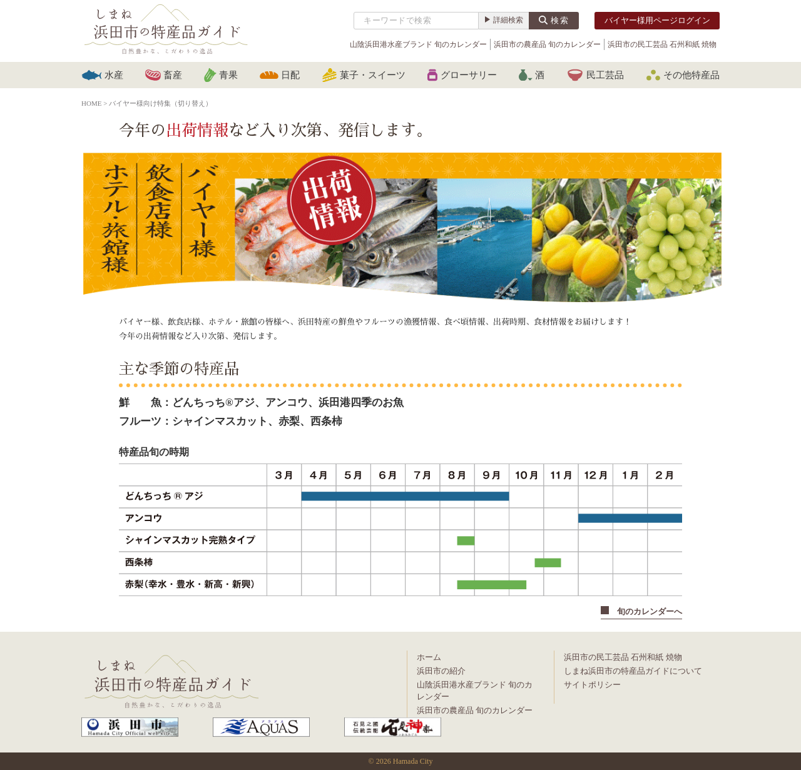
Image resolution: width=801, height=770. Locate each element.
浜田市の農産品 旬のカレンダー (547, 44)
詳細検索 (508, 20)
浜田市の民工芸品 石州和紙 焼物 (662, 44)
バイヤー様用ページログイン (657, 20)
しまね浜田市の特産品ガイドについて (633, 671)
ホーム (429, 657)
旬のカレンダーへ (641, 611)
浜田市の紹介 (441, 671)
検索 (560, 20)
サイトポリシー (592, 684)
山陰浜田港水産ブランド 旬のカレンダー (418, 44)
